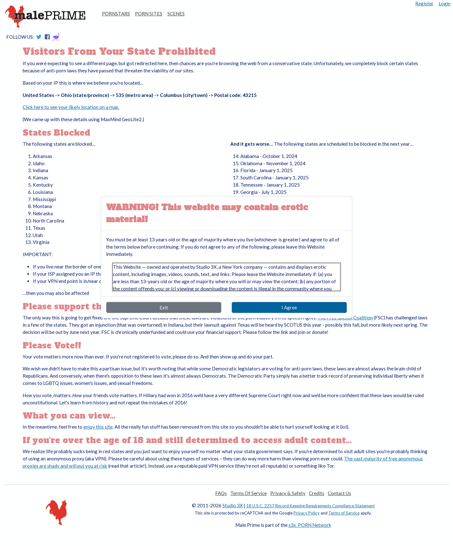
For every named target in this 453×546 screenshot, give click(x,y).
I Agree (289, 307)
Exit (163, 307)
